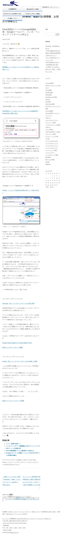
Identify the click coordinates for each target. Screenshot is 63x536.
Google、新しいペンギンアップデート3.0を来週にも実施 (19, 361)
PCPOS (48, 99)
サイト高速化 (49, 129)
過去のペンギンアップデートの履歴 (13, 400)
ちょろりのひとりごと (52, 143)
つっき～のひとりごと (52, 148)
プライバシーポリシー (25, 511)
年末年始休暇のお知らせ (52, 62)
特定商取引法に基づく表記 (48, 511)
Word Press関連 (50, 104)
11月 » (52, 187)
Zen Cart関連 (49, 111)
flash (34, 460)
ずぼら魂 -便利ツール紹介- (53, 132)
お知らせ (48, 118)
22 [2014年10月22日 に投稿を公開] (52, 182)
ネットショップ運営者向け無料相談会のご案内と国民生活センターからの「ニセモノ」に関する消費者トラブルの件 (31, 482)
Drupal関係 (49, 90)
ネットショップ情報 (51, 150)
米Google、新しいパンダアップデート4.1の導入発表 (18, 303)
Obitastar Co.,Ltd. (14, 532)
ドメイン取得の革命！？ (13, 443)
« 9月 (47, 187)
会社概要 (4, 511)
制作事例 (48, 157)
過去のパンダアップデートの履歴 (12, 347)
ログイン (20, 496)
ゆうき (17, 464)
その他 (24, 460)
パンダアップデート (19, 462)
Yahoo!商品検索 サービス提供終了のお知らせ (20, 450)
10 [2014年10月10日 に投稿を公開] (57, 178)
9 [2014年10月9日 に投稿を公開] (54, 178)
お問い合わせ (9, 514)
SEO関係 (18, 460)
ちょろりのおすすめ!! (52, 141)
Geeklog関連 (49, 92)
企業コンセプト (36, 511)
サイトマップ (17, 514)
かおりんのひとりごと (52, 120)
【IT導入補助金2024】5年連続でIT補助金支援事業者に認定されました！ (53, 53)
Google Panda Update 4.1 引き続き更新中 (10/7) (17, 343)
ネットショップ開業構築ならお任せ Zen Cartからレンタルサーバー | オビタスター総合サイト (26, 518)
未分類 (47, 162)
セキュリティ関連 (51, 134)
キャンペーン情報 (51, 122)
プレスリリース (50, 152)
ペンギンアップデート (32, 462)
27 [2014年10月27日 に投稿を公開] (48, 185)
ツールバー (10, 462)
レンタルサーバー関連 (52, 155)
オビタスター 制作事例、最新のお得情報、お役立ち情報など (30, 19)
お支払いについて (13, 511)
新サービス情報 (50, 159)
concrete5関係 (50, 83)
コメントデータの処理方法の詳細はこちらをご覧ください (20, 499)
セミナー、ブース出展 (52, 136)
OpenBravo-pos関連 (51, 97)
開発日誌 (48, 164)
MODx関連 (49, 94)
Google (4, 462)
